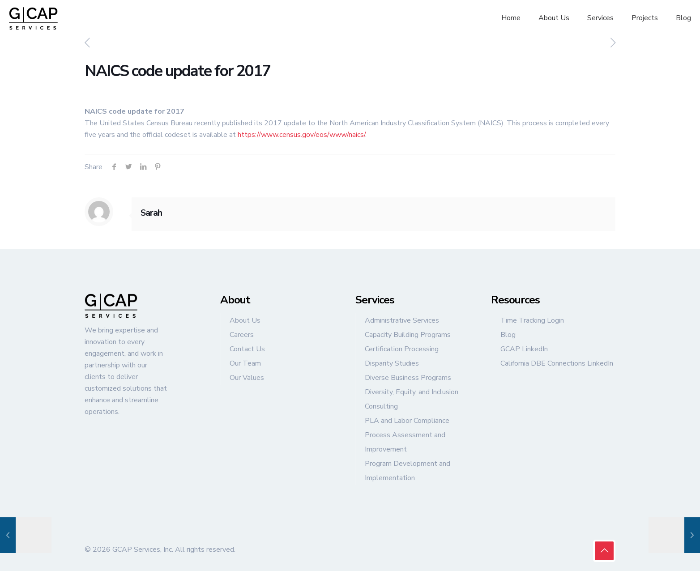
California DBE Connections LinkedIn (556, 363)
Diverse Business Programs (408, 378)
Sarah (151, 213)
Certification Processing (402, 349)
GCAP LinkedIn (524, 349)
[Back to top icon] (604, 551)
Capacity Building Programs (408, 335)
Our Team (245, 363)
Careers (242, 335)
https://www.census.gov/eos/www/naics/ (301, 135)
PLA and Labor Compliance (407, 421)
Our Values (247, 378)
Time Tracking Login (532, 320)
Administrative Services (402, 320)
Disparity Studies (392, 363)
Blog (508, 335)
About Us (245, 320)
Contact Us (247, 349)
